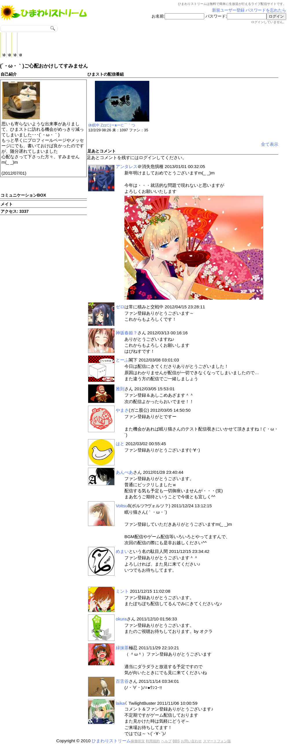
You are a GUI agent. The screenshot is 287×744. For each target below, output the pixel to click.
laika (120, 703)
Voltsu (122, 505)
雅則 (120, 388)
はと (120, 443)
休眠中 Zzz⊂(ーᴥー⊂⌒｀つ (111, 125)
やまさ (122, 410)
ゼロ (120, 306)
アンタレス (126, 166)
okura (121, 618)
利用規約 (153, 741)
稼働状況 (138, 741)
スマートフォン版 (217, 741)
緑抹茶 (122, 647)
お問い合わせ (191, 741)
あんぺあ (124, 472)
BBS (176, 741)
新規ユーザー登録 (228, 10)
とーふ (122, 359)
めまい (122, 551)
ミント (122, 591)
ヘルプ (166, 741)
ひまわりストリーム (111, 740)
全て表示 (269, 144)
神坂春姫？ (126, 332)
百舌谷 (122, 681)
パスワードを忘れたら (266, 10)
